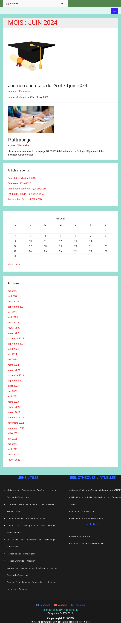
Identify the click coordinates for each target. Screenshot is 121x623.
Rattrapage (20, 139)
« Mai (10, 263)
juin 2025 (12, 310)
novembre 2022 (16, 419)
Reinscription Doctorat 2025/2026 (25, 198)
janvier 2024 (14, 367)
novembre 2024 (16, 336)
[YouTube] (60, 600)
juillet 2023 (13, 383)
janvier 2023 (14, 409)
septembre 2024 (16, 341)
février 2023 (14, 404)
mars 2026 (13, 300)
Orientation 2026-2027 (19, 183)
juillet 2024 (13, 346)
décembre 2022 (16, 414)
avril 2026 (12, 295)
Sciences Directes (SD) (82, 507)
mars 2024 (13, 362)
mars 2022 (13, 450)
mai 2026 (12, 289)
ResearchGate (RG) (80, 532)
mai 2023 (12, 388)
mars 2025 (13, 321)
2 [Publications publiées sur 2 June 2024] (15, 235)
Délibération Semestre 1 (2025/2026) (27, 188)
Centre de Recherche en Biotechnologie (26, 514)
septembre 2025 (16, 305)
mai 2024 (12, 357)
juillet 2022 (13, 429)
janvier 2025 (14, 331)
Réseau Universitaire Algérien (21, 557)
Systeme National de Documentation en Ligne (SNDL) (96, 486)
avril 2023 (12, 393)
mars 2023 (13, 398)
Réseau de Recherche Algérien (22, 549)
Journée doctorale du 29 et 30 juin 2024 (47, 85)
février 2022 (14, 455)
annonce (12, 91)
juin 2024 (12, 352)
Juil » (17, 263)
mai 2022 (12, 440)
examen (12, 145)
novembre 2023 (16, 372)
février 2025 (14, 326)
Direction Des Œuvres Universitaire (87, 539)
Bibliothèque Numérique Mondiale (87, 514)
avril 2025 (12, 315)
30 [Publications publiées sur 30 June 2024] (15, 255)
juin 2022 (12, 435)
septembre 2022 (16, 424)
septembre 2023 (16, 378)
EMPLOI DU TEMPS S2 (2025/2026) (26, 193)
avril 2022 (12, 445)
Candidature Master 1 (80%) (22, 178)
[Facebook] (43, 600)
